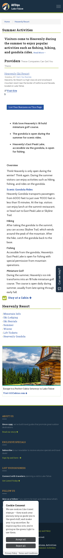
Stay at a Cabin (20, 297)
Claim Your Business (23, 77)
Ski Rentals (10, 321)
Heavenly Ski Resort (16, 73)
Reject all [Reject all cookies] (21, 553)
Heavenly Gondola (14, 336)
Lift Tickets (10, 332)
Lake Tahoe (17, 8)
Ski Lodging (10, 317)
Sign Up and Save (11, 457)
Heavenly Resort (22, 21)
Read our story (10, 431)
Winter (7, 328)
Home (7, 21)
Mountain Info (12, 313)
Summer (8, 325)
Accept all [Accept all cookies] (21, 546)
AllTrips (15, 5)
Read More (39, 52)
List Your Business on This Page (25, 107)
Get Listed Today (11, 480)
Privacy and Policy (43, 531)
